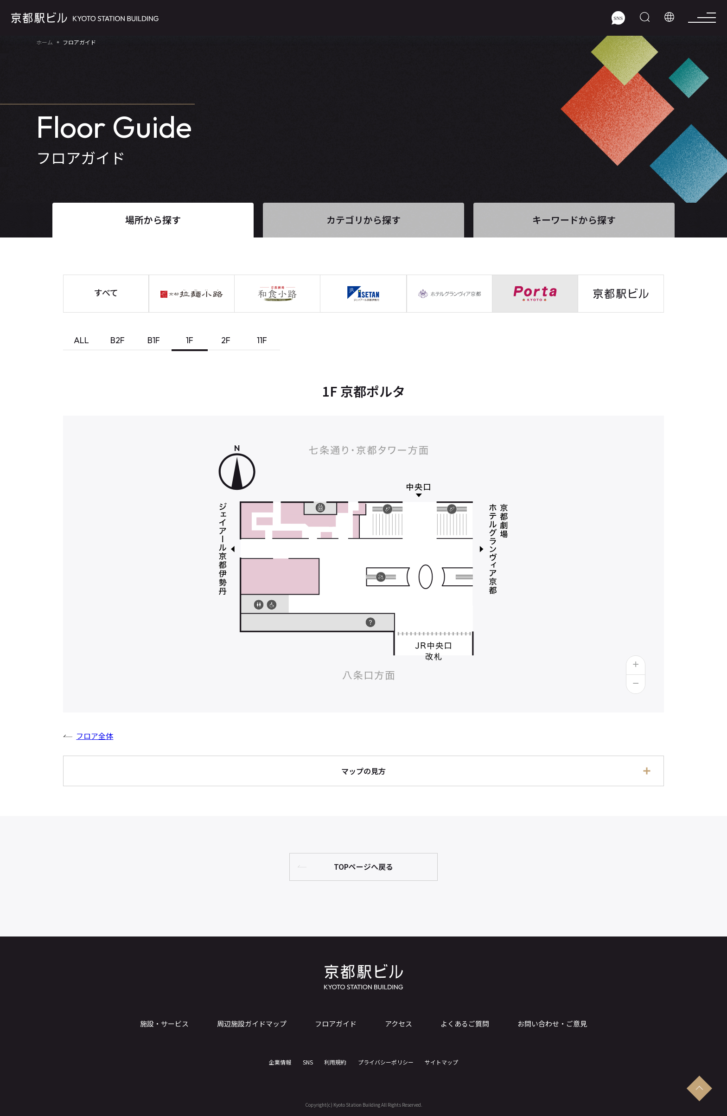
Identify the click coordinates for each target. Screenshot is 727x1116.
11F (262, 340)
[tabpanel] (363, 586)
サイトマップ (441, 1062)
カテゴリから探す (363, 219)
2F (225, 340)
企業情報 (280, 1062)
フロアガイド (336, 1023)
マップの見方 (363, 770)
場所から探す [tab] (153, 219)
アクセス (398, 1023)
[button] (635, 665)
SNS (308, 1062)
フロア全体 (94, 735)
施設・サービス (164, 1023)
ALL (81, 340)
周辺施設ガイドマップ (252, 1023)
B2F (117, 340)
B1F (153, 340)
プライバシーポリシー (386, 1062)
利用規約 (335, 1062)
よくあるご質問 (464, 1023)
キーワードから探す (574, 219)
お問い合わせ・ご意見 (552, 1023)
